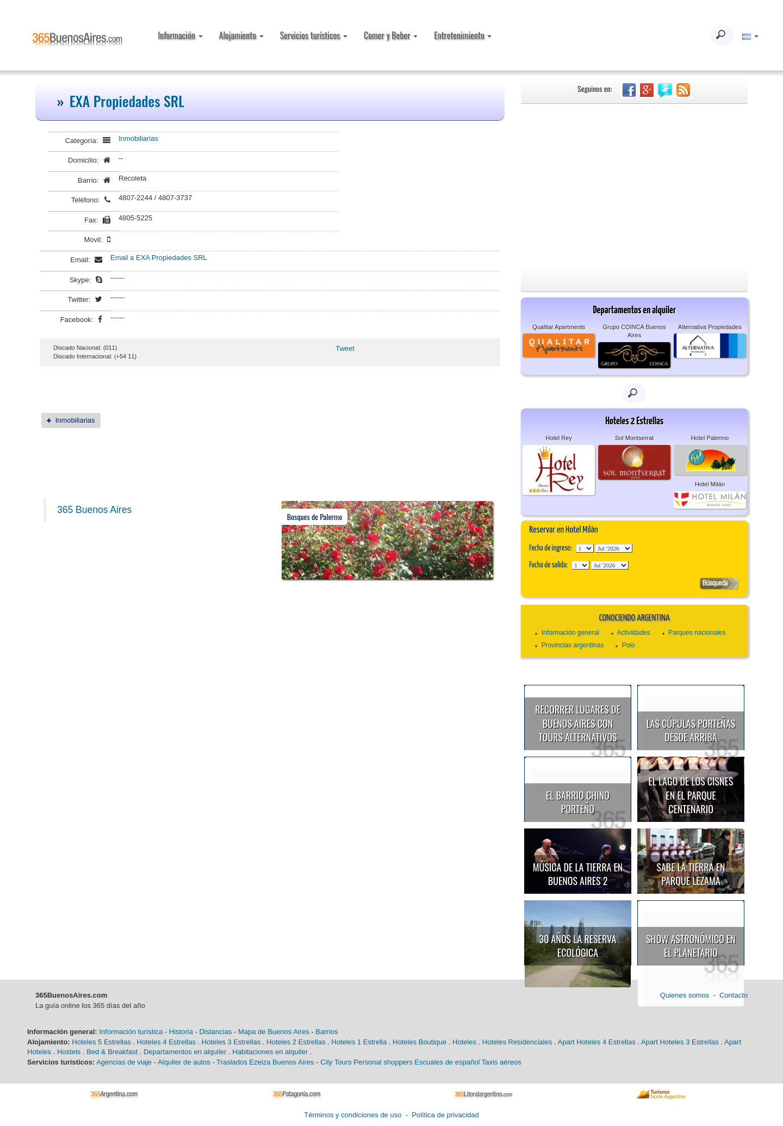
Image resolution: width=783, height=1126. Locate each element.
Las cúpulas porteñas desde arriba (691, 730)
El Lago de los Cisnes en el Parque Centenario (691, 795)
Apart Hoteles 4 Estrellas (597, 1042)
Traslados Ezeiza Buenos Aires (265, 1062)
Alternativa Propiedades (710, 327)
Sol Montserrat (634, 438)
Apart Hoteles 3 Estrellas (680, 1042)
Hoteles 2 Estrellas (295, 1042)
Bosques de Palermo (315, 516)
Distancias (215, 1032)
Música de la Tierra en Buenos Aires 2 (578, 874)
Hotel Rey (559, 438)
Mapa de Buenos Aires (273, 1032)
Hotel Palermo (710, 438)
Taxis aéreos (501, 1062)
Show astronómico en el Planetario (691, 946)
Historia (181, 1032)
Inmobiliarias (138, 138)
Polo (628, 645)
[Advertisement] (634, 185)
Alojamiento (241, 35)
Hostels (68, 1052)
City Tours (336, 1062)
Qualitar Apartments (558, 327)
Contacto (733, 995)
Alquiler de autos (184, 1062)
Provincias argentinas (573, 645)
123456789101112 (613, 548)
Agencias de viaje (124, 1062)
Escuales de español (447, 1062)
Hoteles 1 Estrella (359, 1042)
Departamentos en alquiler (185, 1052)
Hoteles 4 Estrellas (166, 1042)
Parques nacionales (696, 632)
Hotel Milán (710, 484)
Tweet (345, 348)
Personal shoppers (382, 1062)
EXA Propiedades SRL (127, 101)
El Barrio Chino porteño (578, 802)
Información (180, 35)
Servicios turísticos (313, 35)
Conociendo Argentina (634, 618)
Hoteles (464, 1042)
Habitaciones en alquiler (270, 1052)
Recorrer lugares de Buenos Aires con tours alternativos (577, 723)
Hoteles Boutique (419, 1042)
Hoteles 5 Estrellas (101, 1042)
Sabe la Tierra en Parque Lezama (690, 874)
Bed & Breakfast (112, 1052)
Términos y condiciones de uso (352, 1115)
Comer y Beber (391, 35)
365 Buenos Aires (94, 509)
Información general (570, 632)
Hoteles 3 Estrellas (231, 1042)
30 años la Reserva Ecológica (578, 946)
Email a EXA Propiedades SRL (158, 257)
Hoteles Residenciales (517, 1042)
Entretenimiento (463, 35)
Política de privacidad (445, 1115)
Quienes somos (684, 995)
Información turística (131, 1032)
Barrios (326, 1032)
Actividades (633, 632)
